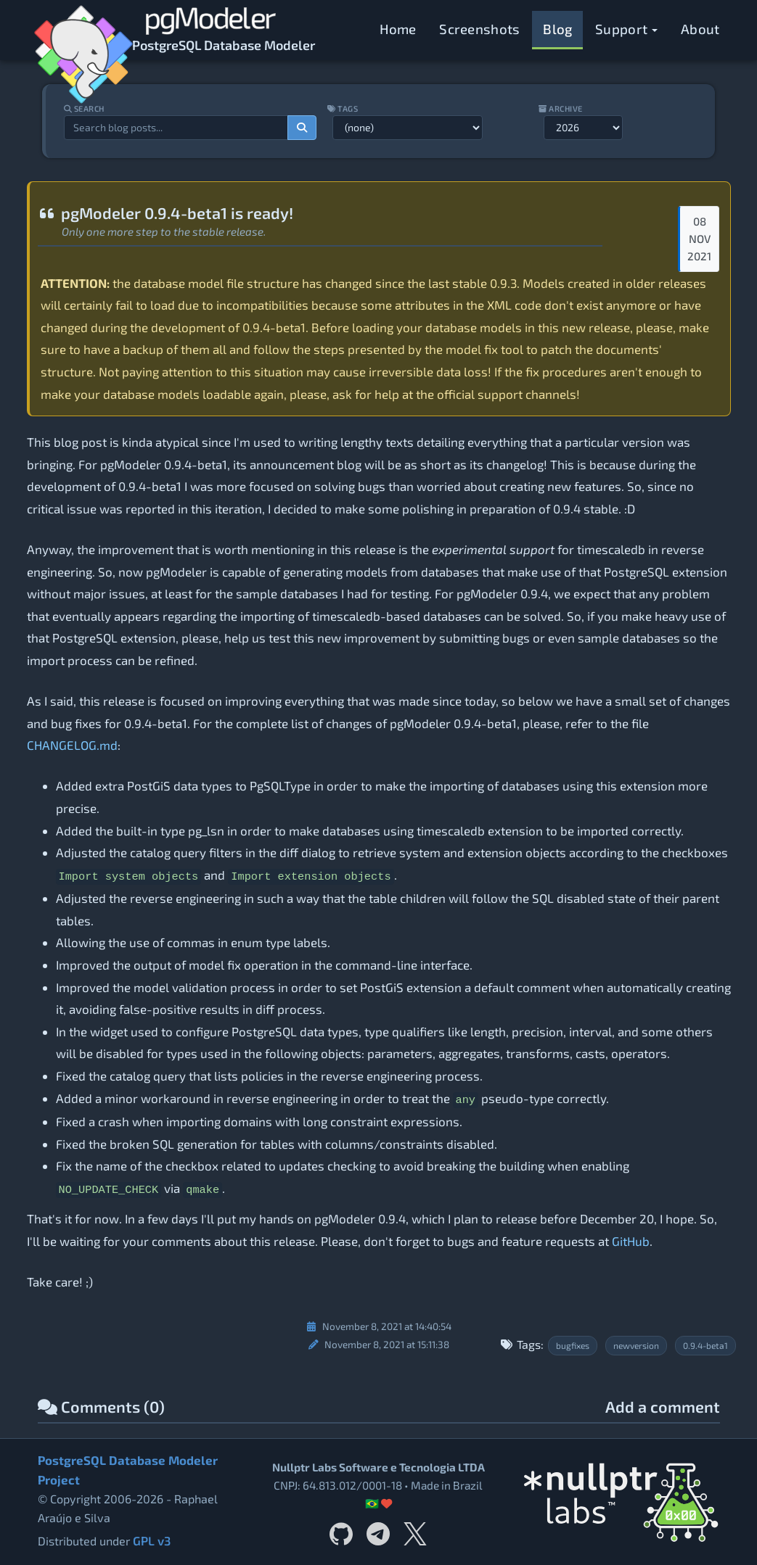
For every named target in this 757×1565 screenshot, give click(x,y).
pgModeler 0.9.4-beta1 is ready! (165, 212)
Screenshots (479, 28)
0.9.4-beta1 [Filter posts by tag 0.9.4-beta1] (705, 1345)
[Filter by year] (586, 127)
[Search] (301, 127)
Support (626, 28)
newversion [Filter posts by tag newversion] (636, 1345)
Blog (557, 28)
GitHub (631, 1241)
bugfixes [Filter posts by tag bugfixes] (572, 1345)
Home (398, 28)
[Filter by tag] (408, 127)
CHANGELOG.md (72, 745)
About (700, 28)
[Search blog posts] (174, 127)
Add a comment (662, 1407)
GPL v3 (151, 1540)
